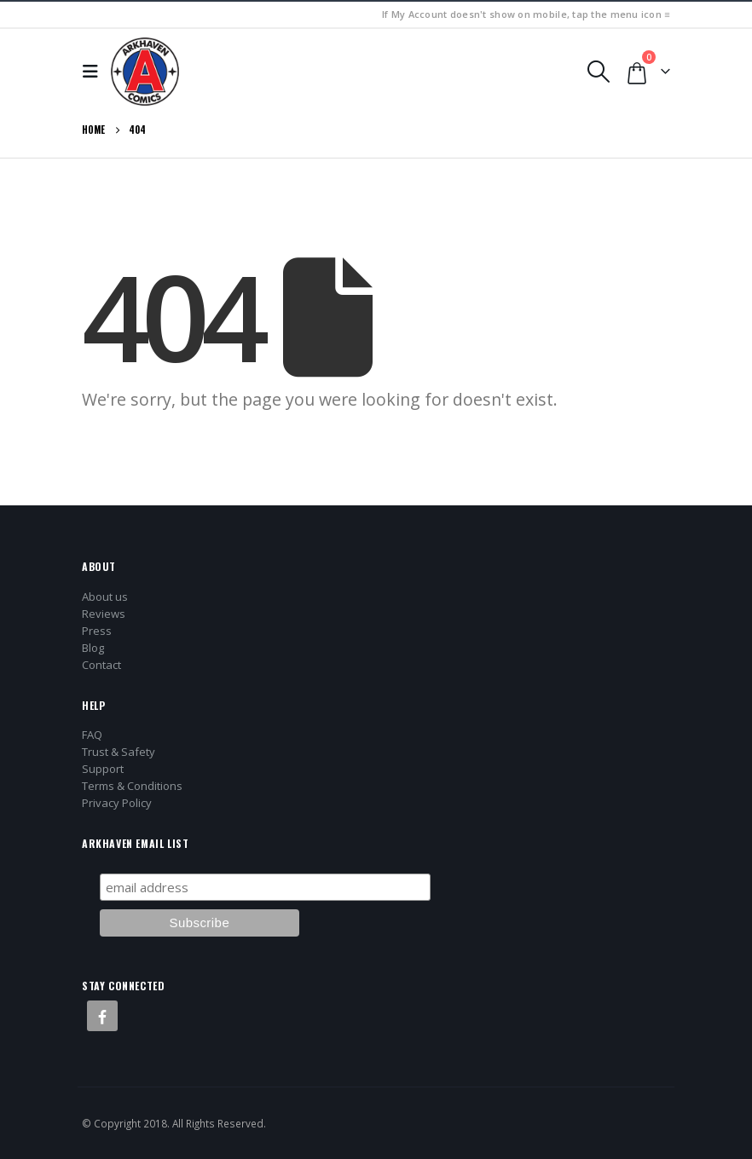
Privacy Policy (117, 802)
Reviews (103, 613)
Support (103, 768)
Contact (101, 664)
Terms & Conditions (132, 785)
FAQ (92, 734)
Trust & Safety (118, 751)
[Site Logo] (145, 71)
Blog (93, 647)
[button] (94, 71)
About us (105, 596)
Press (97, 630)
